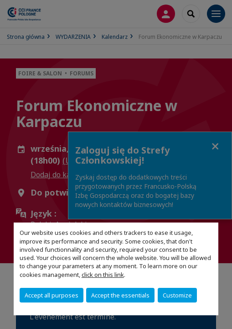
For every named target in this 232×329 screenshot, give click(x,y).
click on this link (103, 275)
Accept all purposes (51, 295)
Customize (177, 295)
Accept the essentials (120, 295)
